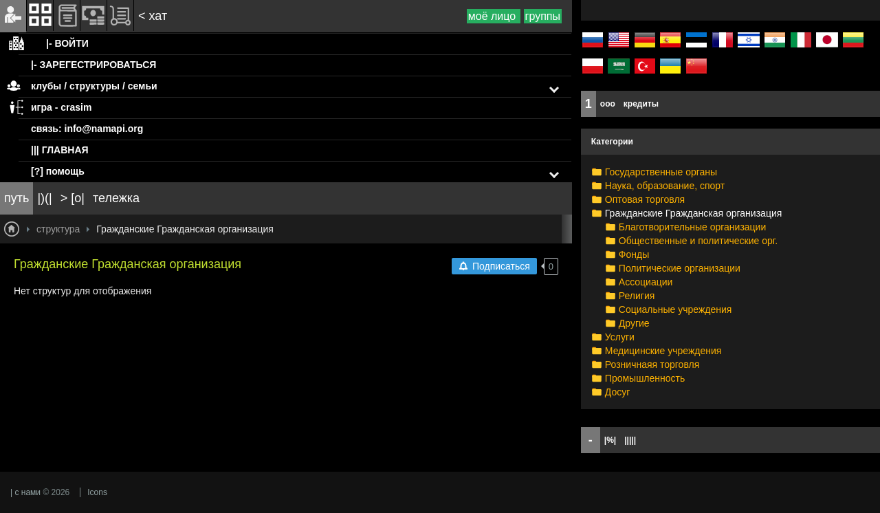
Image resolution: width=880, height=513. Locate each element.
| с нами (25, 492)
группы (542, 16)
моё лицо (493, 16)
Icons (97, 492)
